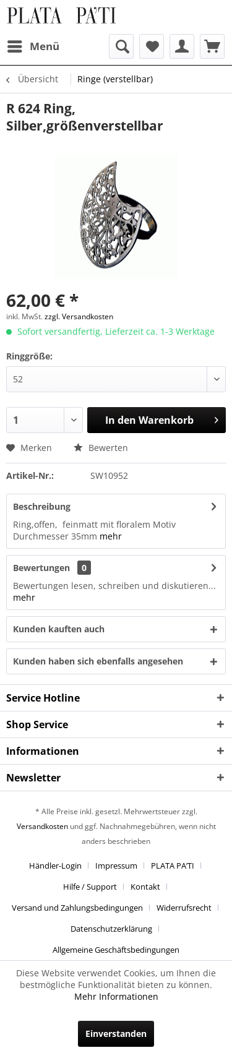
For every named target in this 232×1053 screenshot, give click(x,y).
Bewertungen (41, 568)
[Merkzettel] (151, 46)
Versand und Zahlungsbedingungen (77, 907)
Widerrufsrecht (184, 907)
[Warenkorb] (212, 46)
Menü (33, 45)
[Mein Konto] (182, 46)
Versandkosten (42, 826)
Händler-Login (55, 865)
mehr (111, 536)
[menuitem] (33, 46)
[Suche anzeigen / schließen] (121, 46)
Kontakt (145, 886)
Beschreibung (42, 506)
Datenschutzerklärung (111, 928)
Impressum (116, 865)
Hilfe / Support (90, 886)
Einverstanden (116, 1033)
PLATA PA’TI (172, 865)
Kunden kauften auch (59, 629)
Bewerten (101, 447)
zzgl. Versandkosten (79, 316)
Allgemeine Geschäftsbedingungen (116, 949)
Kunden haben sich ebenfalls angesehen (98, 661)
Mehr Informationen (116, 996)
